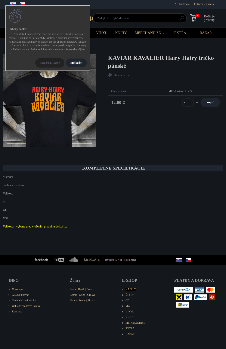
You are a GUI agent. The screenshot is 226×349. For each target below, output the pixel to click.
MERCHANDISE (148, 33)
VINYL (101, 33)
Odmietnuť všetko (50, 62)
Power (82, 300)
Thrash (91, 300)
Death (81, 289)
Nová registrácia (206, 4)
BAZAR (206, 33)
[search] (158, 19)
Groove (91, 294)
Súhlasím (76, 62)
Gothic (73, 294)
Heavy (73, 300)
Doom (89, 289)
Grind (82, 294)
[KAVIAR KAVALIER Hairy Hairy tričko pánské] (49, 100)
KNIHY (121, 33)
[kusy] (184, 103)
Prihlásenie (184, 4)
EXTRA (180, 33)
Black (73, 289)
